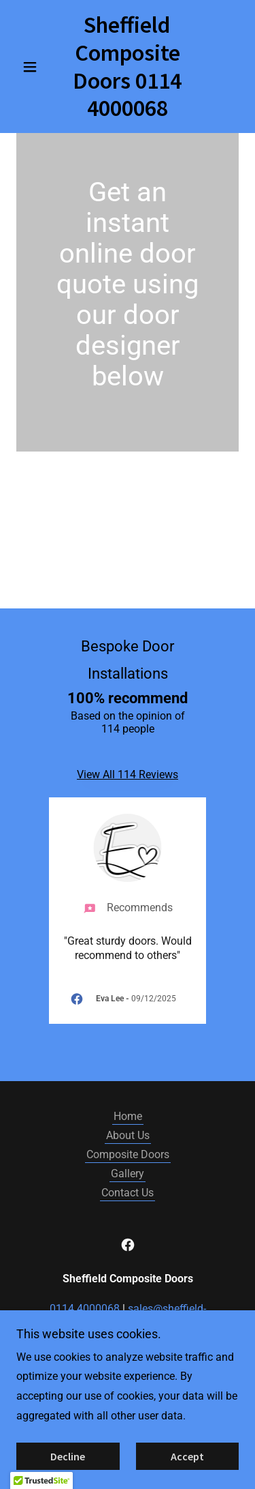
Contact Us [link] (127, 1192)
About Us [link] (128, 1135)
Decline (67, 1456)
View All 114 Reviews (127, 774)
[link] (127, 66)
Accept (187, 1456)
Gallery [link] (127, 1173)
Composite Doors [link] (127, 1154)
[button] (33, 66)
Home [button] (128, 1116)
